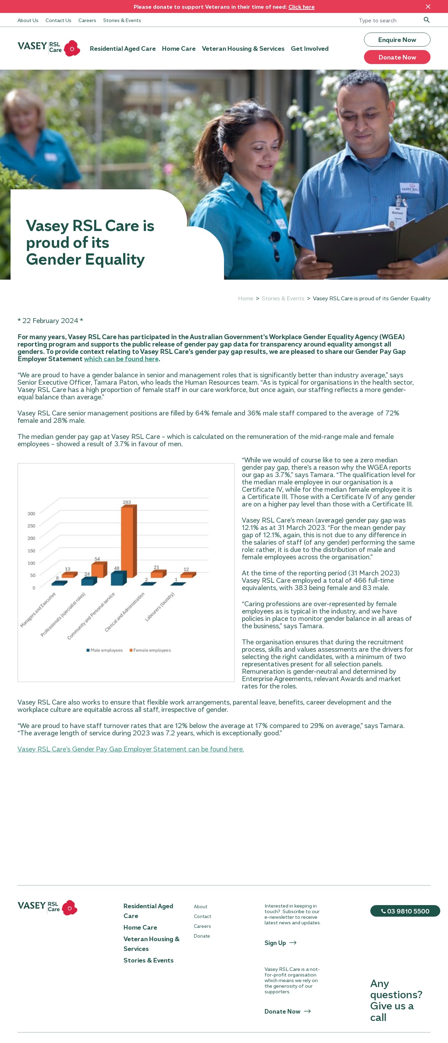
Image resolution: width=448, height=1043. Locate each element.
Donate (202, 936)
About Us (28, 20)
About (200, 906)
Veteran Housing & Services (243, 48)
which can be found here (121, 358)
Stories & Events (122, 20)
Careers (87, 20)
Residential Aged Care (123, 48)
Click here (301, 6)
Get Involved (310, 48)
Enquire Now (397, 39)
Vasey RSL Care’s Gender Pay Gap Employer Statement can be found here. (131, 748)
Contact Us (58, 20)
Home (245, 298)
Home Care (179, 48)
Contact (202, 916)
